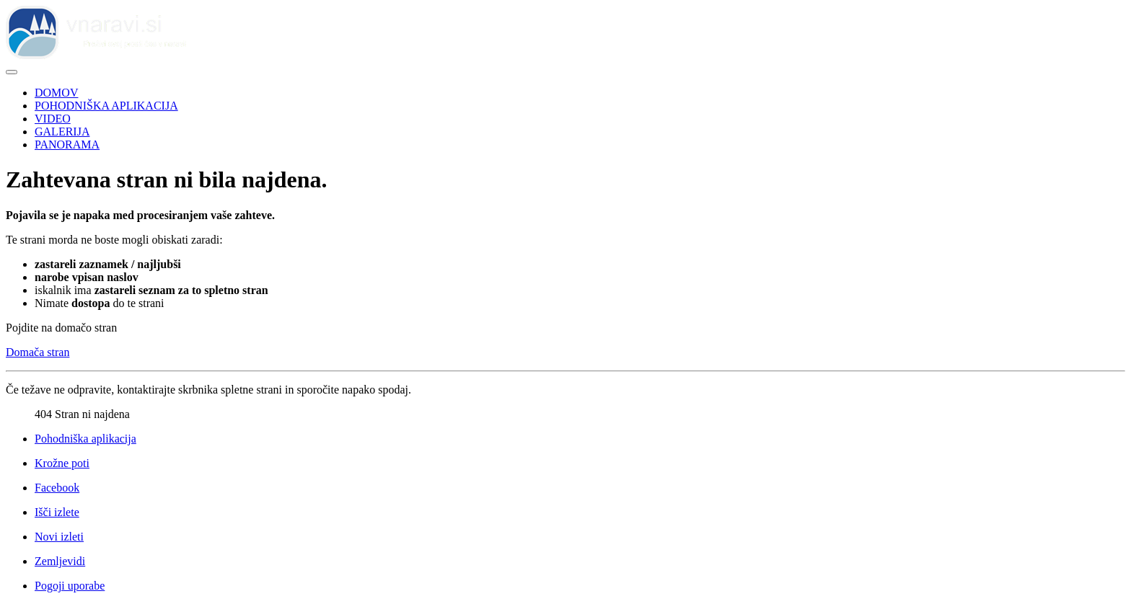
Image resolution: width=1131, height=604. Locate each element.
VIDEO (53, 118)
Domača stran (37, 352)
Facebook (57, 487)
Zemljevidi (60, 561)
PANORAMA (67, 144)
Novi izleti (59, 536)
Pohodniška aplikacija (85, 438)
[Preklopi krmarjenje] (11, 72)
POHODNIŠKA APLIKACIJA (106, 105)
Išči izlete (57, 512)
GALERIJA (62, 131)
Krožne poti (62, 463)
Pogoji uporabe (70, 585)
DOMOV (56, 92)
